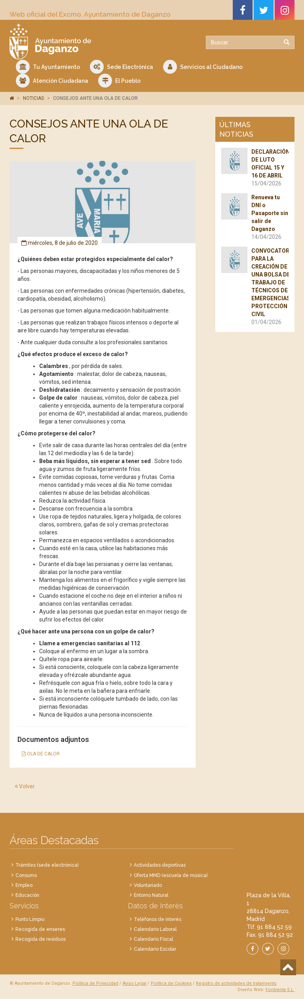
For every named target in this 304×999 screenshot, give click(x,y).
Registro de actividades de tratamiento (236, 983)
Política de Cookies (171, 983)
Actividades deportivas (160, 865)
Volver (25, 786)
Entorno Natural (151, 895)
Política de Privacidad (95, 983)
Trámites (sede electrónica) (46, 865)
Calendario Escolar (155, 949)
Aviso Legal (134, 983)
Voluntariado (148, 885)
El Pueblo (119, 81)
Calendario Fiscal (153, 939)
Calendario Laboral (155, 929)
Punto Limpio (29, 919)
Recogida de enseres (40, 929)
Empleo (23, 885)
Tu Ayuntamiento (48, 67)
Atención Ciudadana (52, 81)
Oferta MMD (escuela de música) (170, 875)
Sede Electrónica (121, 67)
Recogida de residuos (40, 939)
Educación (27, 895)
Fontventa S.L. (280, 989)
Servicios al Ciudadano (203, 67)
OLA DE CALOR (41, 754)
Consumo (26, 875)
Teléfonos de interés (157, 919)
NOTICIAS (33, 98)
